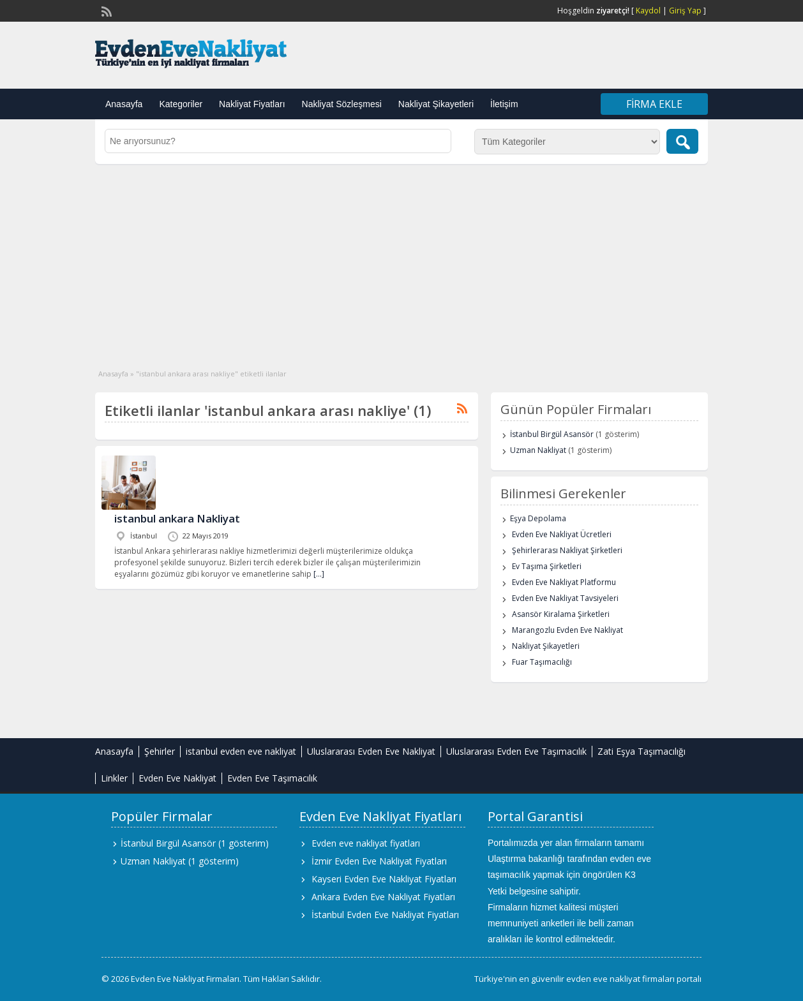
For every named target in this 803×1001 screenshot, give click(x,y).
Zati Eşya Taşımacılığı (641, 751)
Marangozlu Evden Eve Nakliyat (567, 630)
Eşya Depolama (538, 518)
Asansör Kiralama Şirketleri (561, 614)
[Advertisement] (401, 259)
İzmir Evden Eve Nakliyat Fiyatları (379, 861)
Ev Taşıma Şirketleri (547, 566)
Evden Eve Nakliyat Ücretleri (562, 534)
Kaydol (648, 10)
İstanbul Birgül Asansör (552, 434)
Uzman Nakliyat (538, 450)
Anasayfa (123, 104)
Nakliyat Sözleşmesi (342, 104)
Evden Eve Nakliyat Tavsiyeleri (565, 598)
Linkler (114, 778)
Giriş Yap (685, 10)
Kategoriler (180, 104)
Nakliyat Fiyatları (252, 104)
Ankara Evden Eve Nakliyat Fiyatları (383, 897)
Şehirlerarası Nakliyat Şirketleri (567, 550)
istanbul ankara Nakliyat (177, 518)
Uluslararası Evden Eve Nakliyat (371, 751)
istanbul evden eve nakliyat (241, 751)
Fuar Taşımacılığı (542, 661)
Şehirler (159, 751)
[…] (318, 573)
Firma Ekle (654, 104)
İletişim (504, 104)
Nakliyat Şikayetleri (436, 104)
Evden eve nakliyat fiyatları (365, 843)
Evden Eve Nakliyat (177, 778)
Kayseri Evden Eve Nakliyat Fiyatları (383, 879)
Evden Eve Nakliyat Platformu (564, 582)
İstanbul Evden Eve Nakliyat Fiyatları (385, 914)
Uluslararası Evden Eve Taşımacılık (516, 751)
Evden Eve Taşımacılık (272, 778)
